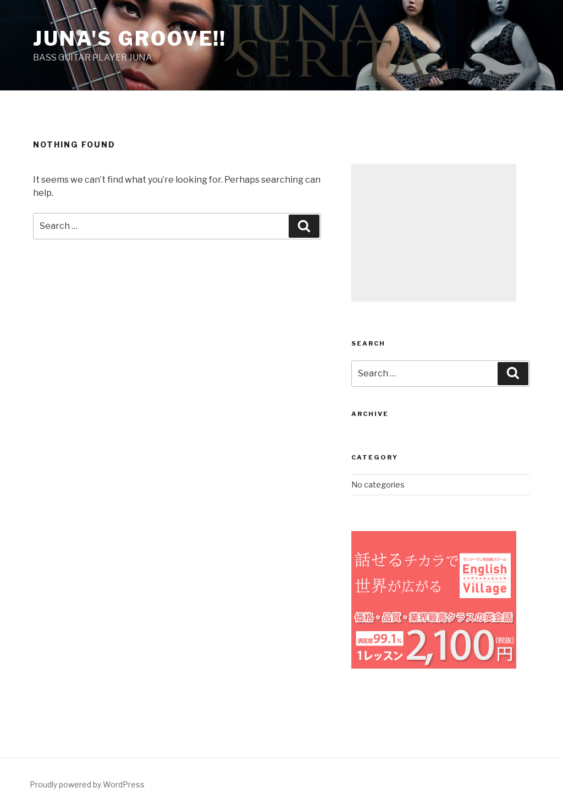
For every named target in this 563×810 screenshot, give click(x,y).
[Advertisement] (433, 233)
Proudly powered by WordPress (87, 784)
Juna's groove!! (130, 38)
